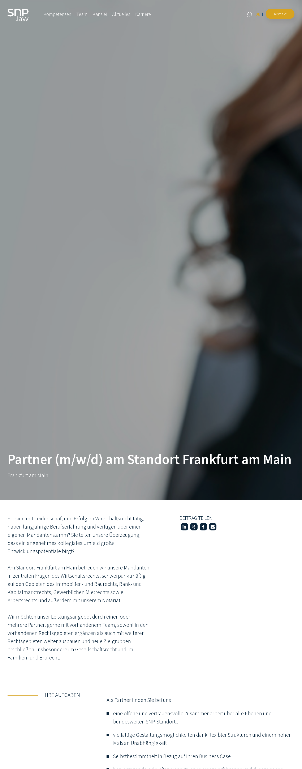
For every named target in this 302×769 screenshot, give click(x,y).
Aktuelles (121, 14)
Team (82, 14)
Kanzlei (100, 14)
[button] (184, 526)
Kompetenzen (57, 14)
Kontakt (280, 14)
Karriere (143, 14)
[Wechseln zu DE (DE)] (258, 14)
